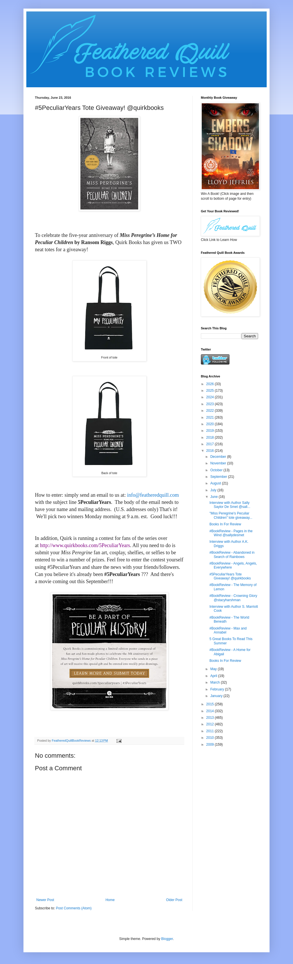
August (216, 483)
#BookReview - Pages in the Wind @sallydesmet (231, 533)
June (214, 497)
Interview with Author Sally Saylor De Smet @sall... (229, 505)
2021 (210, 417)
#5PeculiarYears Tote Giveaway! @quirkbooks (230, 576)
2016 (210, 451)
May (214, 669)
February (217, 689)
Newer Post (45, 900)
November (218, 463)
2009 (210, 745)
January (216, 696)
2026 (210, 384)
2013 (210, 718)
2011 (210, 731)
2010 (210, 738)
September (219, 477)
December (218, 457)
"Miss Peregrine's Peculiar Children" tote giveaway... (230, 515)
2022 (210, 411)
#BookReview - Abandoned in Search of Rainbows (231, 555)
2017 (210, 444)
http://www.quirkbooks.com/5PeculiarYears (85, 545)
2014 (210, 711)
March (215, 682)
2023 (210, 404)
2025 (210, 391)
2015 (210, 704)
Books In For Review (225, 524)
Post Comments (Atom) (74, 908)
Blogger (167, 939)
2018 (210, 438)
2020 (210, 424)
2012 (210, 724)
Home (110, 900)
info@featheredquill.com (153, 495)
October (216, 470)
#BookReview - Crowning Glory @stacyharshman (233, 598)
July (213, 490)
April (214, 676)
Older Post (174, 900)
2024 (210, 397)
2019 (210, 431)
